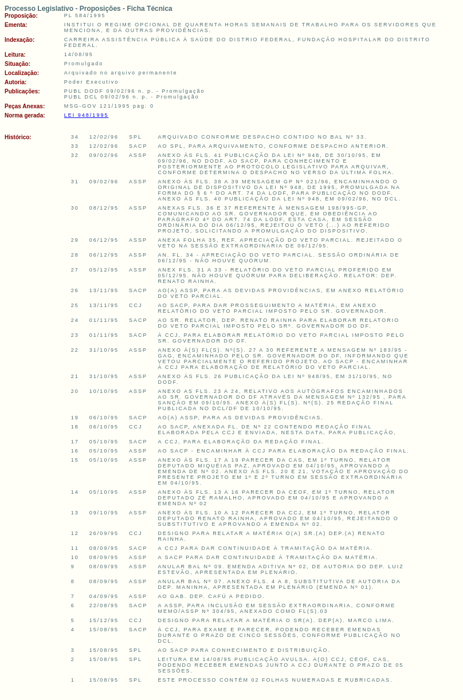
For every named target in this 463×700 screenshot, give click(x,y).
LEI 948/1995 (86, 115)
